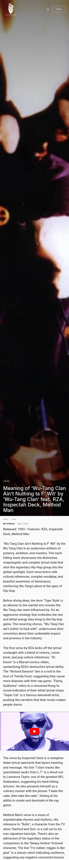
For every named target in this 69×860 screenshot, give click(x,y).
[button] (48, 9)
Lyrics (6, 481)
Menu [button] (59, 9)
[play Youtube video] (34, 731)
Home (5, 519)
